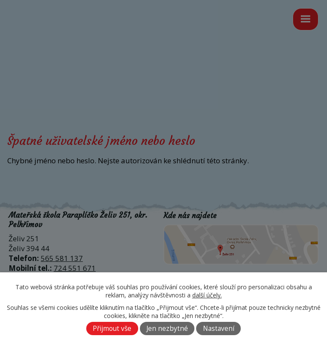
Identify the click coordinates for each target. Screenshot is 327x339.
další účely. (207, 295)
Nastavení (218, 328)
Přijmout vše (112, 328)
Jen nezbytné (167, 328)
